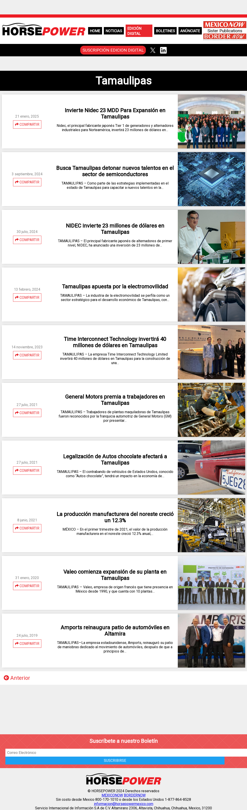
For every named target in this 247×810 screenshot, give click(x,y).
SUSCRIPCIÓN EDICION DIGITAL (113, 50)
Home (95, 31)
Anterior (17, 678)
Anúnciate (190, 31)
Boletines (165, 31)
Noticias (114, 31)
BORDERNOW (135, 795)
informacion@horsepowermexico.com (123, 804)
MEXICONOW (112, 795)
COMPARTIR (27, 124)
